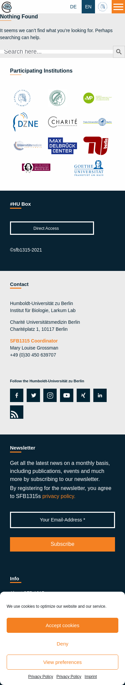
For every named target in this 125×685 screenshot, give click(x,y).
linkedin (98, 395)
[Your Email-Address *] (62, 520)
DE (73, 6)
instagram (49, 395)
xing (81, 395)
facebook (15, 395)
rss (15, 412)
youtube (65, 395)
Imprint (91, 676)
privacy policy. (58, 496)
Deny (62, 644)
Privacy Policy (40, 676)
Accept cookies (62, 625)
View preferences (62, 662)
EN (88, 6)
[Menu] (118, 6)
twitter (33, 395)
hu (103, 6)
